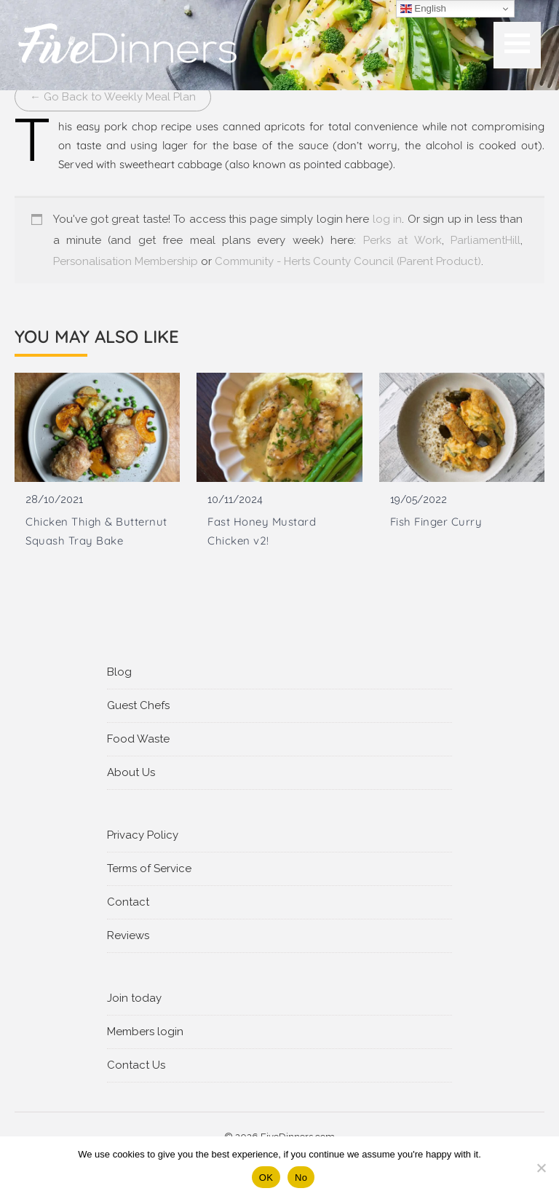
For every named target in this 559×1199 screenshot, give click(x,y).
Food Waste (138, 738)
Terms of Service (149, 868)
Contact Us (136, 1065)
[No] (541, 1167)
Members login (145, 1031)
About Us (131, 772)
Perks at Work (402, 240)
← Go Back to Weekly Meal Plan (113, 96)
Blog (119, 671)
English (423, 9)
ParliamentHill (485, 240)
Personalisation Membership (125, 261)
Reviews (128, 935)
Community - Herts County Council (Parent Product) (348, 261)
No (301, 1177)
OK (266, 1177)
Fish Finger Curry (436, 522)
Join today (134, 998)
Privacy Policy (142, 835)
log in (387, 219)
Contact (128, 902)
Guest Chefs (138, 705)
